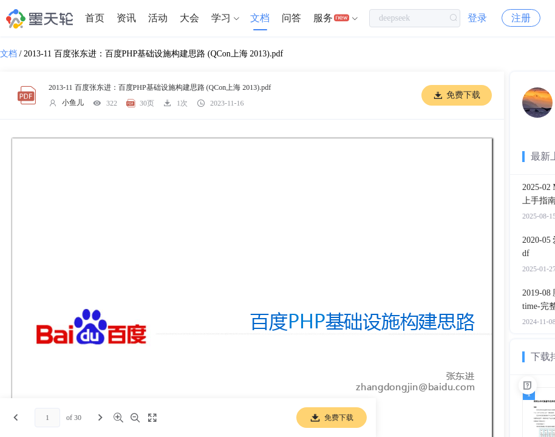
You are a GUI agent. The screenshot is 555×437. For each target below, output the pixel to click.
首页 (94, 18)
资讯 (126, 18)
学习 (221, 18)
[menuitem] (94, 18)
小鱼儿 (73, 102)
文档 (260, 18)
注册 (521, 18)
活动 (158, 18)
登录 (477, 18)
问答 (291, 18)
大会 (189, 18)
